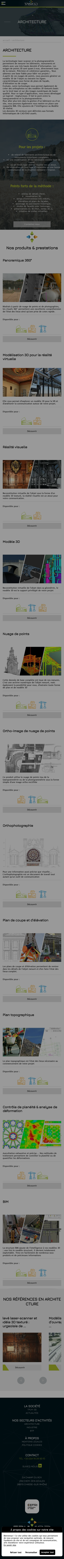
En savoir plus (10, 1545)
